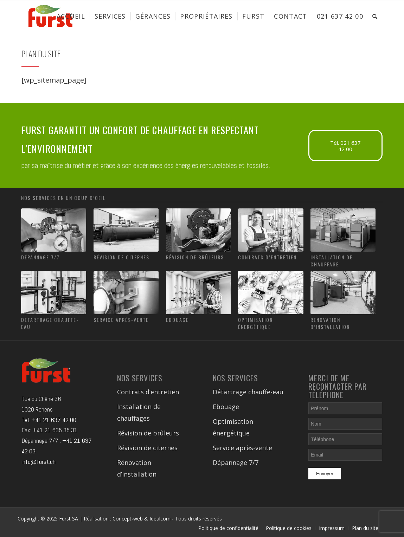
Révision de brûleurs (195, 257)
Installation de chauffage (331, 260)
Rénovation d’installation (330, 323)
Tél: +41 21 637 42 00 (48, 420)
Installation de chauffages (139, 412)
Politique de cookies (289, 528)
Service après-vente (121, 319)
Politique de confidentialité (228, 528)
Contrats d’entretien (267, 257)
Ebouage (177, 319)
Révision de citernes (121, 257)
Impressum (332, 528)
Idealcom (160, 518)
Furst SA (68, 518)
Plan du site (365, 528)
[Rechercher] (375, 16)
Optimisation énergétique (255, 323)
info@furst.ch (38, 462)
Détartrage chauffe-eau (50, 323)
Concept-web (128, 518)
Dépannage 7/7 (40, 257)
